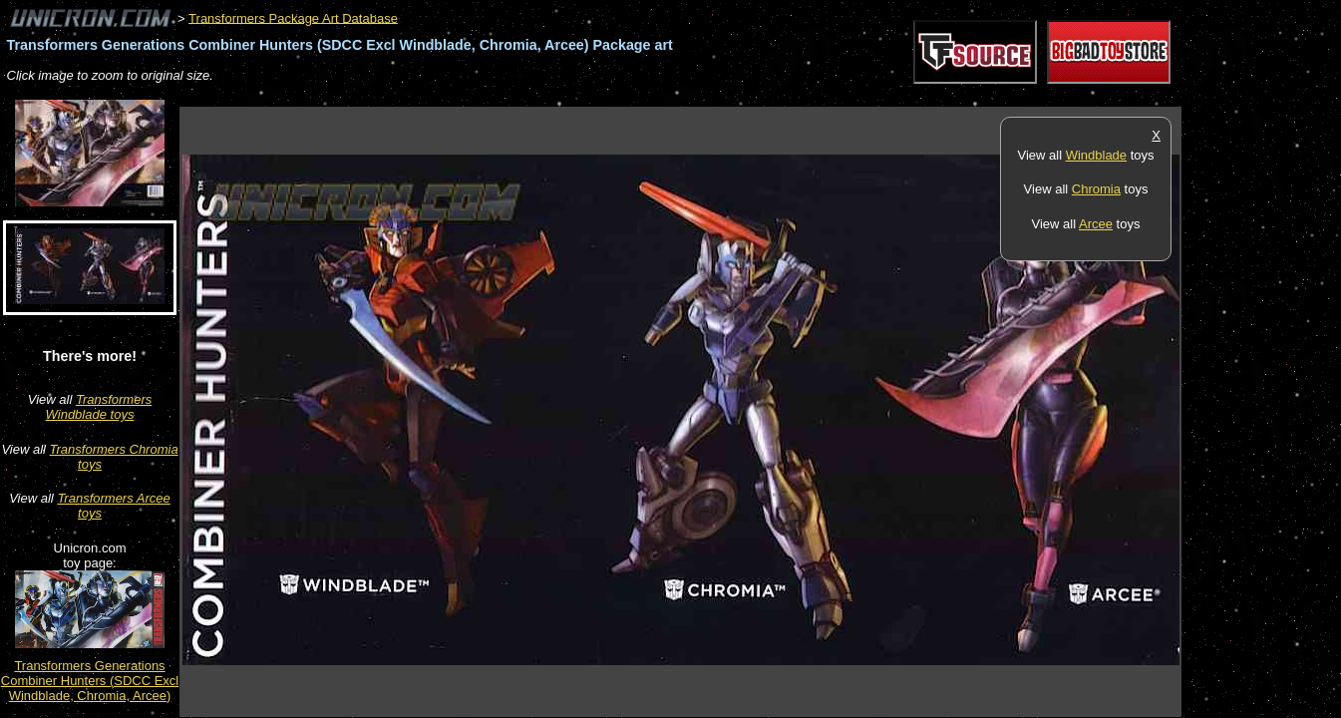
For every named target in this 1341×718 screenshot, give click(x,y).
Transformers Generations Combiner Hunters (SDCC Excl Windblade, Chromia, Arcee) (89, 680)
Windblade (1096, 155)
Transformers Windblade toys (99, 407)
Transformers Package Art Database (293, 17)
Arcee (1096, 223)
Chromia (1096, 188)
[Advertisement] (542, 96)
